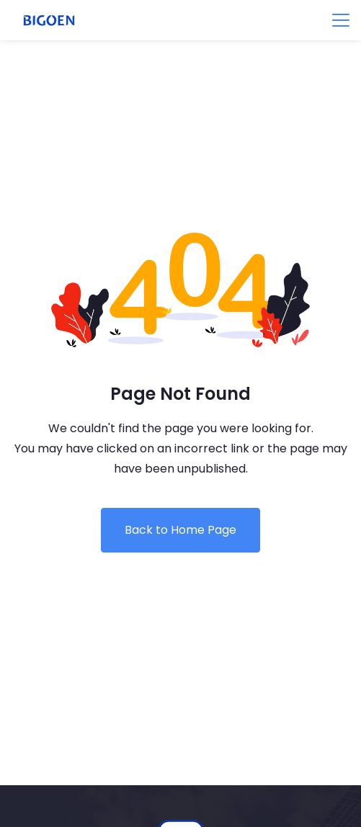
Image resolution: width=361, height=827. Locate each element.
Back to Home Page (180, 530)
